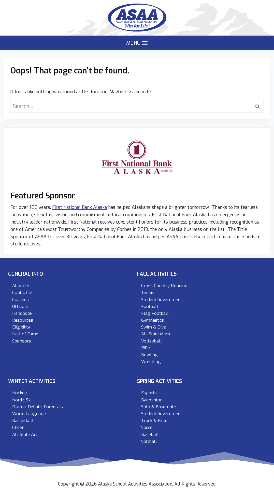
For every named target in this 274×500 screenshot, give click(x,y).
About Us (21, 286)
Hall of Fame (25, 334)
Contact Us (23, 292)
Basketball (23, 421)
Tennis (147, 292)
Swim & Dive (153, 327)
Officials (20, 306)
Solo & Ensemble (158, 407)
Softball (149, 441)
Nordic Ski (21, 400)
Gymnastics (152, 320)
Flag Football (155, 313)
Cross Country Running (164, 286)
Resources (22, 320)
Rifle (145, 348)
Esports (149, 393)
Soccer (147, 427)
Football (149, 306)
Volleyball (151, 341)
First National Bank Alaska (79, 207)
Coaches (20, 300)
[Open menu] (137, 43)
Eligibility (21, 327)
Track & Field (154, 421)
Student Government (161, 300)
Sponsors (21, 341)
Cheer (18, 427)
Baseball (150, 435)
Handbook (22, 313)
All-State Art (24, 435)
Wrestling (151, 362)
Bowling (149, 355)
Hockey (19, 393)
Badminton (152, 400)
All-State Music (156, 334)
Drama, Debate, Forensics (37, 407)
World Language (29, 414)
